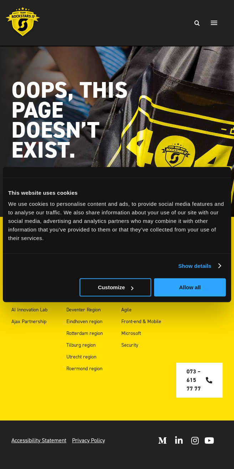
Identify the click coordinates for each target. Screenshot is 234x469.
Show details (195, 266)
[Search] (196, 22)
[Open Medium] (162, 440)
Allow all (190, 287)
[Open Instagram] (195, 440)
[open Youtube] (209, 440)
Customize (115, 287)
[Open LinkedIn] (179, 440)
